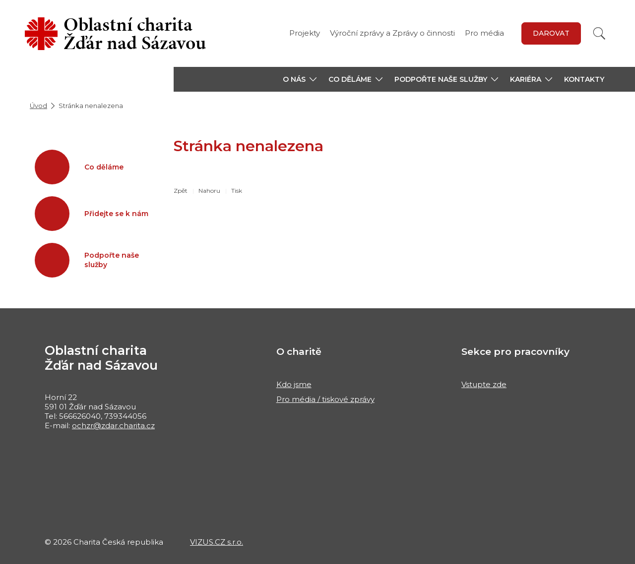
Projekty (304, 33)
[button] (299, 79)
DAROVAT (551, 33)
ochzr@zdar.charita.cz (113, 425)
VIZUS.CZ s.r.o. (216, 542)
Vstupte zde (484, 384)
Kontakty (584, 79)
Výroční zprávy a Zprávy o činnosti (392, 33)
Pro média (484, 33)
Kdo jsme (294, 384)
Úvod (38, 106)
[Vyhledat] (599, 33)
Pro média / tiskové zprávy (325, 399)
